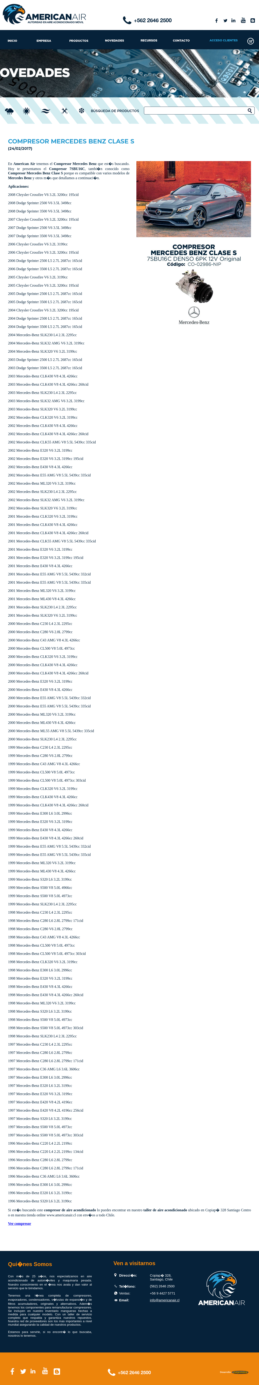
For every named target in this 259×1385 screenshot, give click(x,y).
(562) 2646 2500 (162, 1286)
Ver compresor (19, 1224)
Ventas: (124, 1293)
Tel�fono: (127, 1286)
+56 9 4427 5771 (162, 1293)
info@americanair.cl (164, 1300)
